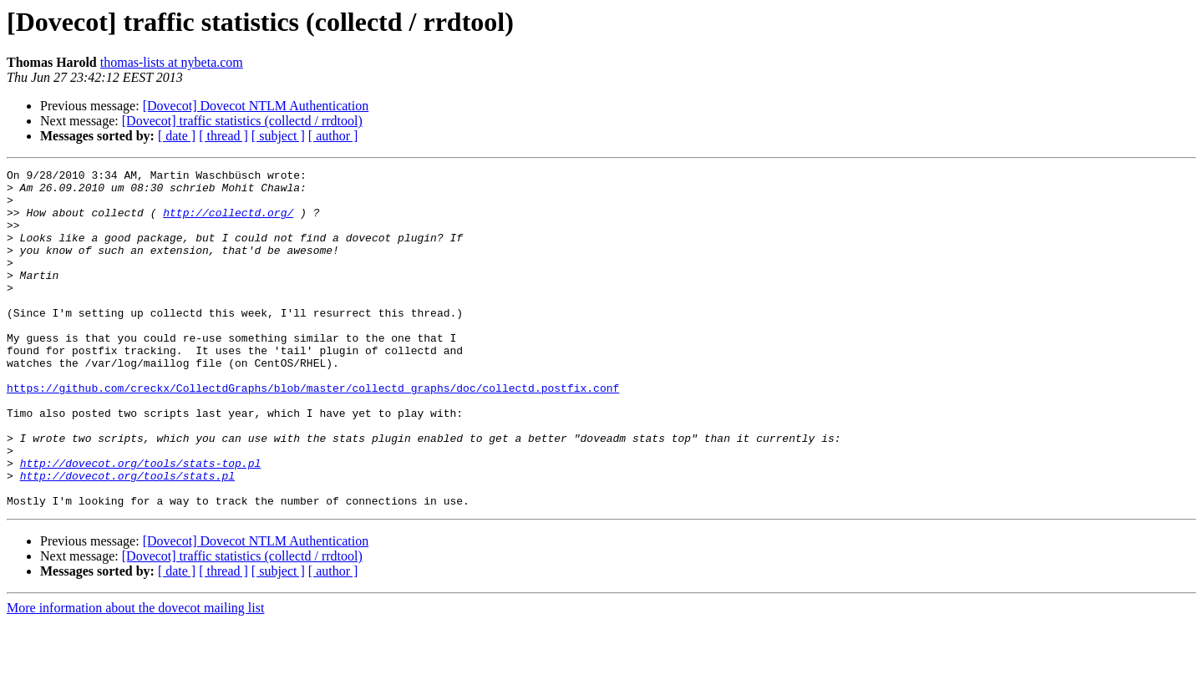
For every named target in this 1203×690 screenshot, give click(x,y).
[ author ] (333, 136)
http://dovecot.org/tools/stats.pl (127, 537)
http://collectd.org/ (228, 222)
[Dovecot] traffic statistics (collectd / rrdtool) (242, 121)
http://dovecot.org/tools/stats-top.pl (140, 522)
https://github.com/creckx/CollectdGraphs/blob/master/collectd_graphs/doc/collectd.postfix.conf (313, 432)
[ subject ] (278, 136)
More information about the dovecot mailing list (135, 675)
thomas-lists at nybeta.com (171, 62)
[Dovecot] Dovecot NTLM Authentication (256, 106)
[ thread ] (223, 136)
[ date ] (176, 136)
